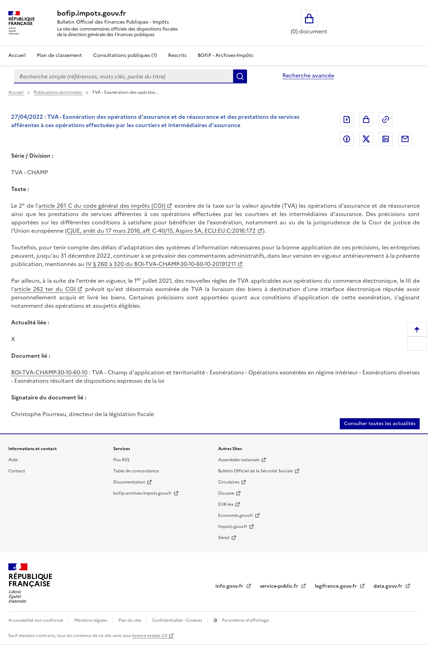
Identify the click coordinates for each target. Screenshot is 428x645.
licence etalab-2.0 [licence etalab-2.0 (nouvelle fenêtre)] (149, 635)
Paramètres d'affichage (245, 620)
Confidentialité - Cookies (177, 620)
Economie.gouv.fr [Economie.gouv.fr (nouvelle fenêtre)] (235, 515)
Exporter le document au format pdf (347, 119)
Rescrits (177, 55)
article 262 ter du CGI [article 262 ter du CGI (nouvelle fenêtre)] (45, 289)
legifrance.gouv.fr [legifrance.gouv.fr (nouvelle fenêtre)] (336, 586)
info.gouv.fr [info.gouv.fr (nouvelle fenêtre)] (230, 586)
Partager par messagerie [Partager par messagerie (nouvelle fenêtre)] (405, 139)
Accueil (17, 55)
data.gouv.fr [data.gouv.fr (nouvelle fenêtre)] (388, 586)
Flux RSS (121, 460)
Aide (13, 460)
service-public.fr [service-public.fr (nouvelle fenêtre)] (279, 586)
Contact (16, 471)
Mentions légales (91, 620)
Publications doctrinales (58, 92)
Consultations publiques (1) (125, 55)
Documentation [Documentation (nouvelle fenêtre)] (129, 482)
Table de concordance (136, 471)
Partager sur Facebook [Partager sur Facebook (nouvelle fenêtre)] (347, 139)
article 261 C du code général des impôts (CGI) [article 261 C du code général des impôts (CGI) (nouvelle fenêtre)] (101, 205)
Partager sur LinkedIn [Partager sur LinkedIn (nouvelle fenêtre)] (386, 139)
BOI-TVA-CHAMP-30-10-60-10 (49, 372)
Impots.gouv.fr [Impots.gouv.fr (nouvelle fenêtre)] (232, 526)
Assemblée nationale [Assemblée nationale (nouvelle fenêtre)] (239, 460)
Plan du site (130, 620)
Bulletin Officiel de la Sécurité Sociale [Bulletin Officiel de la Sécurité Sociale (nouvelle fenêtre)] (255, 471)
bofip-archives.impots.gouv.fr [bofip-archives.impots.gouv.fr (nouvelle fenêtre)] (142, 493)
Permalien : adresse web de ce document (386, 119)
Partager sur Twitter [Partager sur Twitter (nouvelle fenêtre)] (366, 139)
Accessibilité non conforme (36, 620)
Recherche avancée (308, 75)
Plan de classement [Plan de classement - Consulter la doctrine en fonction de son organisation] (59, 55)
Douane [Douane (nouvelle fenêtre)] (226, 493)
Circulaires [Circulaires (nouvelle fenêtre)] (228, 482)
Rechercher (240, 76)
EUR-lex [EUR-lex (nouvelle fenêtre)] (225, 504)
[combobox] (123, 76)
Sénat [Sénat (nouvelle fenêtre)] (224, 538)
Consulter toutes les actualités (379, 423)
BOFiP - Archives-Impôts (225, 55)
